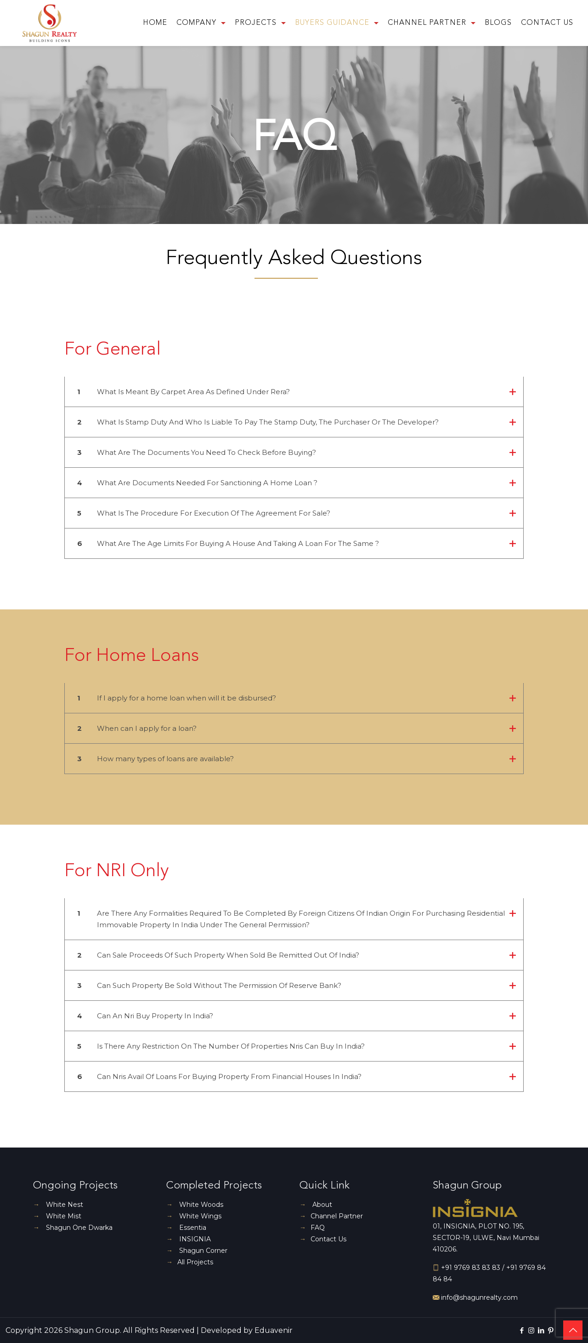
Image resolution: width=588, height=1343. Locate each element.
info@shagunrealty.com (478, 1297)
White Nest (58, 1204)
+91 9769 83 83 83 (470, 1267)
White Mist (57, 1216)
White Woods (194, 1204)
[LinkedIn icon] (540, 1330)
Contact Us (323, 1239)
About (316, 1204)
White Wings (193, 1216)
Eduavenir (273, 1330)
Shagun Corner (196, 1250)
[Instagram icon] (531, 1330)
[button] (294, 397)
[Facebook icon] (521, 1330)
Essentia (186, 1227)
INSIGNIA (188, 1239)
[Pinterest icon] (550, 1330)
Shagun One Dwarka (73, 1227)
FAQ (312, 1227)
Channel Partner (331, 1216)
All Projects (189, 1262)
